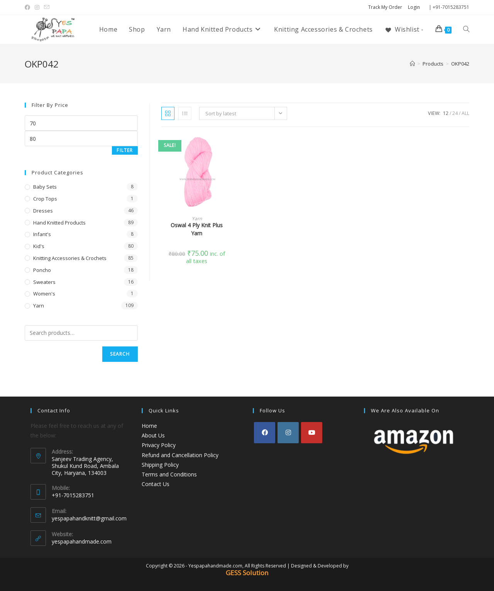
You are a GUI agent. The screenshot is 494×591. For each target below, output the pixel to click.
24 (455, 113)
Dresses (43, 210)
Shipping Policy (160, 464)
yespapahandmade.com (82, 541)
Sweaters (44, 282)
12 (445, 113)
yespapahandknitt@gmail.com (89, 518)
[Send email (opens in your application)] (47, 7)
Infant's (42, 234)
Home (149, 425)
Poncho (42, 270)
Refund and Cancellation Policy (180, 455)
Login (414, 7)
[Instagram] (288, 432)
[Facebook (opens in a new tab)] (28, 7)
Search (120, 354)
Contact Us (155, 484)
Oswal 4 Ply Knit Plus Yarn (197, 229)
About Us (153, 435)
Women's (44, 293)
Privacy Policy (159, 445)
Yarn (197, 218)
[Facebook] (264, 432)
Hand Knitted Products (59, 222)
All (465, 113)
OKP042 (460, 63)
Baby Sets (45, 186)
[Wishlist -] (404, 29)
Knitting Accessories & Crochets (70, 258)
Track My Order (385, 7)
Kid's (38, 246)
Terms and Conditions (169, 474)
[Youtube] (311, 432)
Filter (125, 150)
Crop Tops (45, 198)
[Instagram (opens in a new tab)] (37, 7)
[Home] (412, 63)
